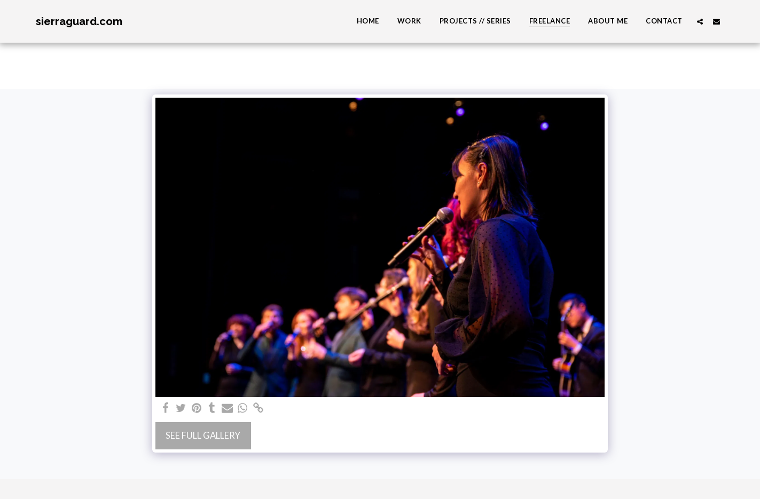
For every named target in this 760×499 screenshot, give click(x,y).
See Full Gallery (203, 435)
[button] (700, 21)
